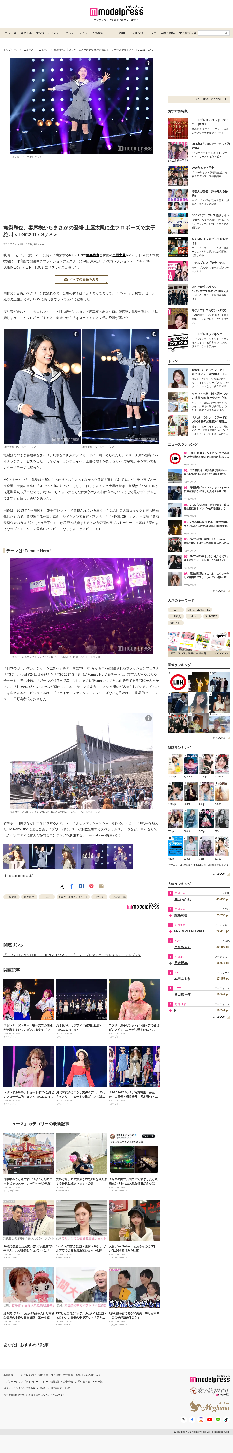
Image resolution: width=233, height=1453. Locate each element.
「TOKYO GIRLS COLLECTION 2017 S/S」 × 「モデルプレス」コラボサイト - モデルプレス (72, 955)
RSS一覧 (98, 1381)
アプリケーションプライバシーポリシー (25, 1381)
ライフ (83, 33)
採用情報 (68, 1375)
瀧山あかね (182, 899)
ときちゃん (182, 947)
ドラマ (152, 33)
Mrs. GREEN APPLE (198, 609)
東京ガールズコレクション (73, 896)
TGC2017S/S (118, 896)
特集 (122, 33)
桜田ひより (176, 622)
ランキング (136, 33)
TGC (46, 896)
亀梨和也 (92, 255)
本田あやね (182, 979)
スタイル (26, 33)
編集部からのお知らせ (88, 1375)
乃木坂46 (181, 963)
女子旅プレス (187, 33)
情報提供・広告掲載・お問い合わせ (70, 1381)
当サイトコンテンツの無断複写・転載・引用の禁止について (36, 1388)
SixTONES (211, 616)
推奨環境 (56, 1375)
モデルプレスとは (26, 1375)
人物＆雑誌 (167, 33)
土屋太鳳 (119, 255)
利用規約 (43, 1375)
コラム (70, 33)
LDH (175, 609)
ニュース (10, 33)
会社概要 (8, 1375)
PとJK (99, 896)
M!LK (193, 616)
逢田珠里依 (182, 994)
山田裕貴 (176, 616)
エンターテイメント (49, 33)
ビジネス (97, 33)
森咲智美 (180, 915)
